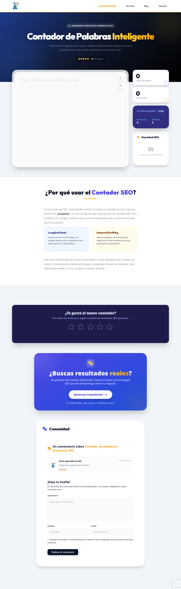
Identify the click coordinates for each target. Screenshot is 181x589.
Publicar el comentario (63, 554)
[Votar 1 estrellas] (71, 329)
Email (94, 528)
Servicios (130, 6)
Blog (146, 6)
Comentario (53, 498)
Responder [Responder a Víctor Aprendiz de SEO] (63, 472)
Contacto (163, 6)
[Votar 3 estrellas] (90, 329)
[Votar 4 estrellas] (100, 329)
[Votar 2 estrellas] (81, 329)
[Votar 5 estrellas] (109, 329)
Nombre (51, 528)
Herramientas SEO (107, 6)
